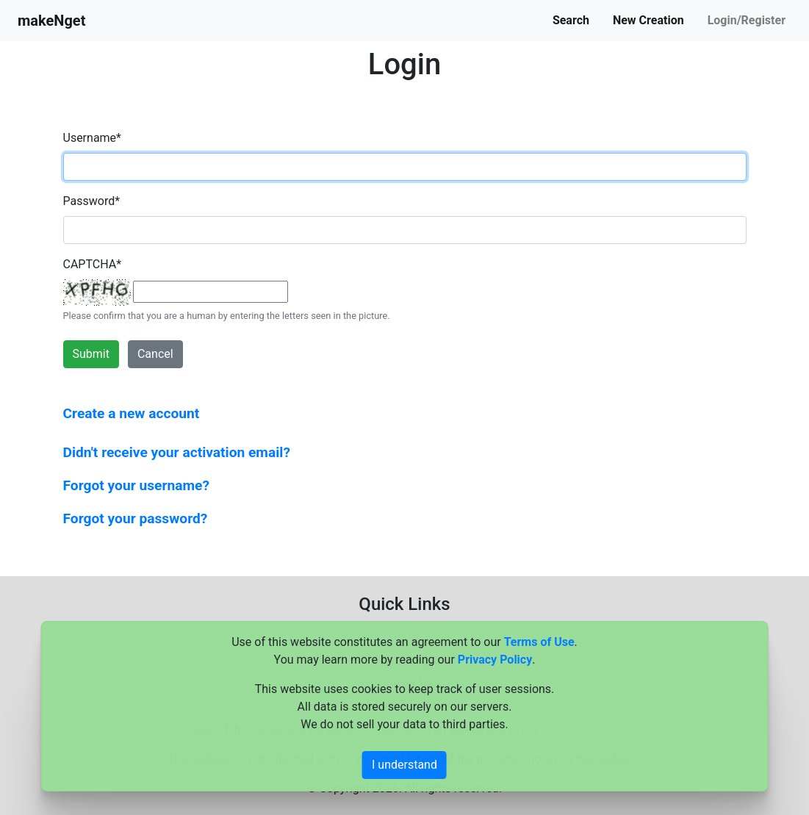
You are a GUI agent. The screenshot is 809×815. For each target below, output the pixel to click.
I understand (404, 765)
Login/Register (746, 20)
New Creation (648, 20)
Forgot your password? (135, 518)
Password (92, 201)
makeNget (51, 20)
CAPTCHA (92, 264)
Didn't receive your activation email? (176, 452)
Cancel (155, 354)
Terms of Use (539, 642)
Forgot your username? (136, 485)
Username (92, 138)
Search (571, 20)
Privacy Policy (495, 660)
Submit (91, 354)
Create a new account (131, 413)
